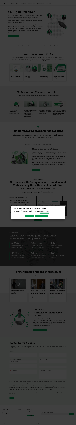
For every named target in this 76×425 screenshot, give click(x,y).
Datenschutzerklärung (44, 212)
